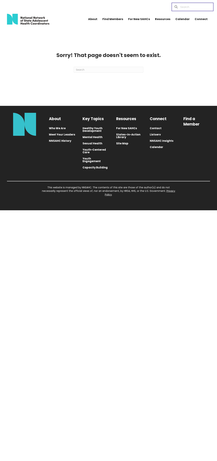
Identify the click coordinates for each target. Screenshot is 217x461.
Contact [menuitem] (155, 128)
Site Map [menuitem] (122, 143)
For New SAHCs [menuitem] (139, 19)
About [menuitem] (92, 19)
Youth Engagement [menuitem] (92, 160)
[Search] (108, 70)
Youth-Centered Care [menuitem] (94, 151)
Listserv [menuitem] (155, 134)
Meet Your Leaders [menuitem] (62, 134)
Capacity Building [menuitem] (95, 167)
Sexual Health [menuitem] (92, 143)
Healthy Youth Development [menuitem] (92, 129)
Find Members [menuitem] (112, 19)
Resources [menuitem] (162, 19)
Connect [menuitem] (201, 19)
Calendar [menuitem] (182, 19)
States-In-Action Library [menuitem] (128, 136)
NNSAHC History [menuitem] (60, 141)
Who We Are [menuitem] (57, 128)
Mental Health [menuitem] (92, 137)
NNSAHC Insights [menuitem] (161, 141)
